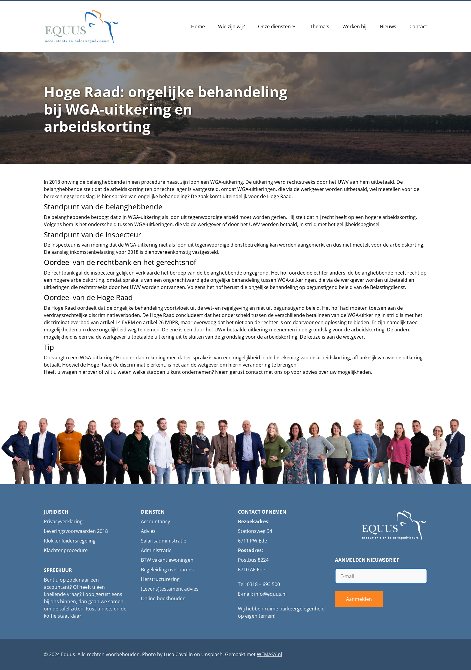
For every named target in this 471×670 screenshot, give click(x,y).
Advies (148, 531)
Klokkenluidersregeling (70, 540)
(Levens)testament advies (170, 588)
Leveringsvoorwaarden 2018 (76, 531)
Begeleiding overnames (167, 569)
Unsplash (212, 654)
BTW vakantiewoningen (167, 560)
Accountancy (155, 521)
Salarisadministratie (163, 540)
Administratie (156, 550)
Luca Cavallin (178, 654)
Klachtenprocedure (66, 550)
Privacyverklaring (63, 521)
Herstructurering (160, 579)
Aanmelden (359, 599)
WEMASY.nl (269, 654)
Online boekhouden (163, 598)
